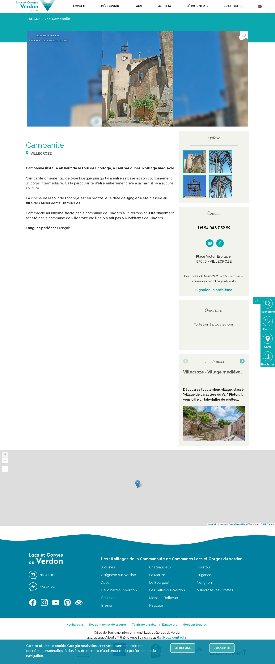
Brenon (107, 605)
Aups (105, 582)
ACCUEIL (79, 6)
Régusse (156, 605)
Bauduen (108, 598)
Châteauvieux (160, 567)
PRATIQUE (233, 6)
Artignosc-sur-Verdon (118, 575)
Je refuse (183, 648)
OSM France (267, 524)
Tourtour (204, 567)
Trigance (204, 575)
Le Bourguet (159, 582)
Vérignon (204, 582)
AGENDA (164, 6)
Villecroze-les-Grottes (215, 590)
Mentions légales (195, 624)
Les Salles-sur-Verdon (167, 590)
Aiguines (108, 567)
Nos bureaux (74, 624)
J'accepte (222, 648)
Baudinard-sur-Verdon (119, 590)
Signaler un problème (213, 290)
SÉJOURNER (197, 6)
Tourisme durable (144, 624)
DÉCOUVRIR (110, 6)
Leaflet (212, 524)
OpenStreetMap (238, 524)
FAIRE (138, 6)
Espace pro (169, 624)
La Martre (157, 575)
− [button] (5, 461)
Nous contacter (175, 637)
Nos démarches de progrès (107, 624)
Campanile (61, 19)
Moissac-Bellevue (163, 598)
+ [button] (5, 455)
